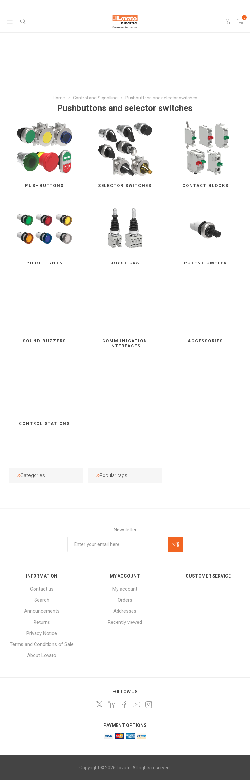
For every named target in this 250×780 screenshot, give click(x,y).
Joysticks (125, 263)
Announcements (42, 611)
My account (124, 589)
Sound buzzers (44, 340)
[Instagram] (149, 704)
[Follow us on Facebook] (124, 704)
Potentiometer (205, 263)
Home (59, 97)
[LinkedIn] (111, 704)
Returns (42, 622)
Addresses (124, 611)
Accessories (205, 340)
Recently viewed (125, 622)
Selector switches (125, 185)
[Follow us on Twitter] (99, 704)
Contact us (42, 589)
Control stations (44, 423)
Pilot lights (44, 263)
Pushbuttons (44, 185)
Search (41, 600)
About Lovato (41, 655)
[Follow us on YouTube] (136, 704)
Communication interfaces (124, 343)
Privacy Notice (41, 633)
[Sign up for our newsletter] (117, 544)
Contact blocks (205, 185)
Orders (125, 600)
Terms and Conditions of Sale (42, 644)
